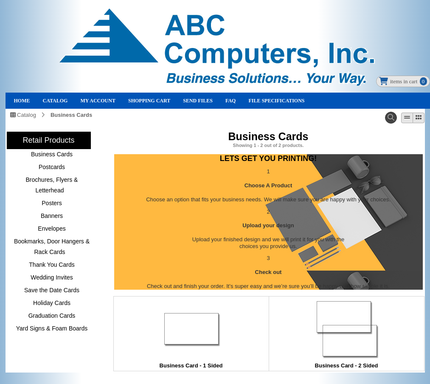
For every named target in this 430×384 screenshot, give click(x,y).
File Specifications (276, 101)
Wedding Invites (52, 277)
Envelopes (51, 228)
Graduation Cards (52, 315)
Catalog (55, 101)
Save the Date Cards (51, 290)
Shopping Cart (149, 101)
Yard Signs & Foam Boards (52, 328)
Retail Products (48, 140)
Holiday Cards (51, 302)
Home (22, 101)
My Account (97, 101)
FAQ (230, 101)
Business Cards (71, 115)
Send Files (198, 101)
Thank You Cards (51, 264)
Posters (52, 203)
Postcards (52, 167)
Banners (52, 215)
